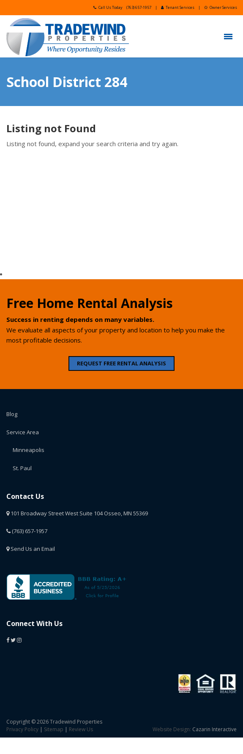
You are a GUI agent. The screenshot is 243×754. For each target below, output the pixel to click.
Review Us (81, 729)
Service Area (22, 432)
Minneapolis (28, 450)
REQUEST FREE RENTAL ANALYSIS (121, 363)
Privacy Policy (22, 729)
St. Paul (22, 468)
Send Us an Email (30, 549)
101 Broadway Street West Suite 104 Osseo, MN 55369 (77, 513)
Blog (11, 414)
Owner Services (220, 7)
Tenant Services (177, 7)
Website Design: (172, 729)
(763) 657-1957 (138, 7)
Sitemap (53, 729)
